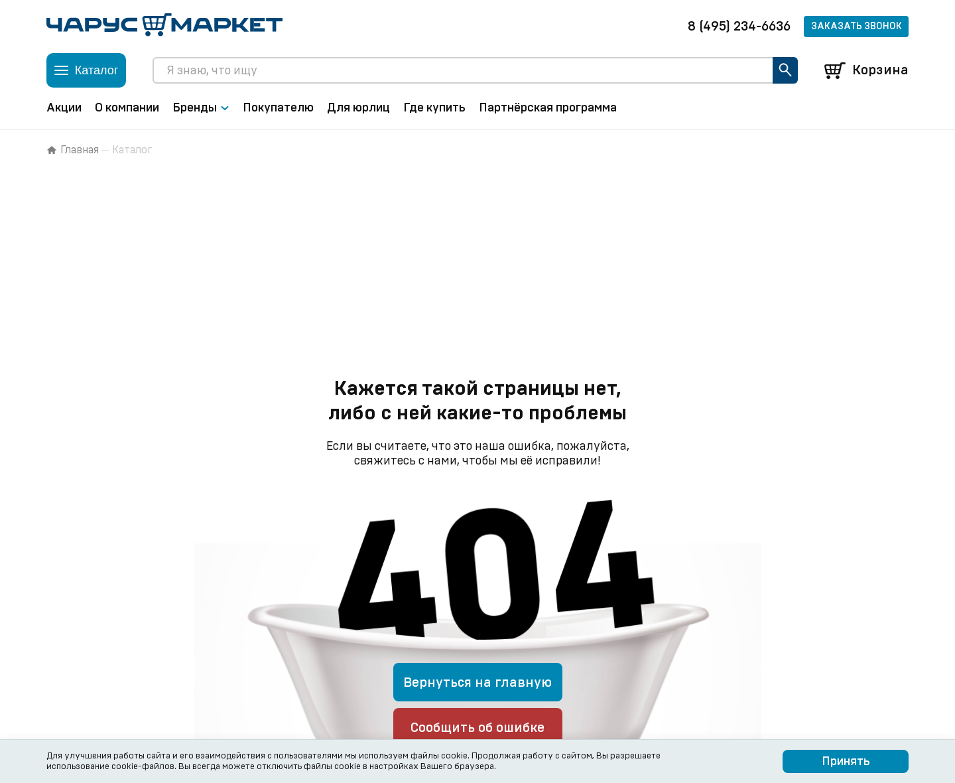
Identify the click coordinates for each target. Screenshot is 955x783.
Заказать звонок (856, 26)
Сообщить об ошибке (477, 728)
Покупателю (278, 108)
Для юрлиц (358, 108)
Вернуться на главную (477, 682)
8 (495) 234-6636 (739, 26)
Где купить (434, 108)
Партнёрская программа (548, 108)
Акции (64, 108)
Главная (72, 150)
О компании (127, 108)
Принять (846, 762)
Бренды (200, 108)
